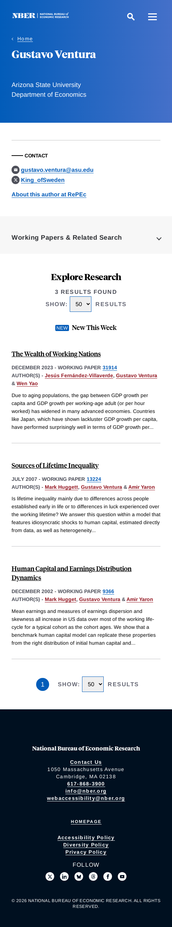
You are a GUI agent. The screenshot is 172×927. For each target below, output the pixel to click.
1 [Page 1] (42, 684)
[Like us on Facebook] (107, 876)
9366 (108, 591)
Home (25, 39)
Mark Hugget (60, 599)
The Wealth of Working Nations (56, 353)
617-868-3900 (86, 784)
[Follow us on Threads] (93, 876)
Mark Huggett (61, 487)
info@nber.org (86, 791)
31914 (110, 367)
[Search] (131, 17)
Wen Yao (27, 383)
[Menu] (152, 17)
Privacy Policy (86, 852)
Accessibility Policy (86, 837)
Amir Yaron (141, 487)
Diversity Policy (86, 845)
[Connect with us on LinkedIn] (64, 876)
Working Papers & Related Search (67, 237)
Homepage (86, 821)
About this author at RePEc (49, 194)
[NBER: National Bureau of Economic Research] (42, 16)
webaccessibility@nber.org (86, 798)
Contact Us (86, 762)
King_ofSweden (43, 180)
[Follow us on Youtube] (122, 876)
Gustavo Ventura (136, 375)
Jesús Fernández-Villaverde (79, 375)
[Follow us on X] (50, 876)
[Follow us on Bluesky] (78, 876)
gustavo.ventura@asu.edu (57, 170)
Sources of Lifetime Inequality (55, 465)
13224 (94, 479)
